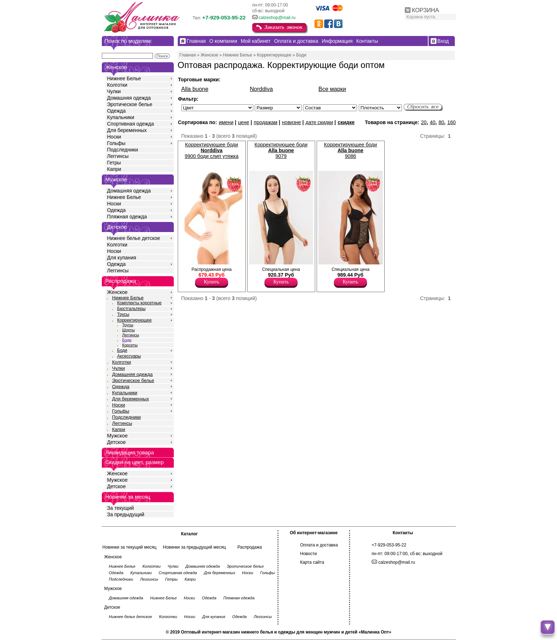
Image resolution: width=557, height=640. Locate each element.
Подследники (122, 150)
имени (226, 122)
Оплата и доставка (319, 545)
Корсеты (130, 345)
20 (424, 122)
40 (432, 122)
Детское (117, 227)
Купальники (120, 117)
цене (243, 122)
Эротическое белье (130, 104)
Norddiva (261, 89)
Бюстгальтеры (131, 308)
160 (451, 122)
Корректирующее (134, 320)
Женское (117, 292)
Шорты (128, 330)
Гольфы (116, 143)
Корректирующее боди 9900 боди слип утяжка (211, 150)
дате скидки (319, 122)
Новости (308, 553)
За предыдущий (126, 514)
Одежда (116, 111)
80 (441, 122)
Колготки (117, 85)
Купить (211, 282)
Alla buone (195, 89)
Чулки (114, 91)
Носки (114, 137)
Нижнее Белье (124, 78)
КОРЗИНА (425, 10)
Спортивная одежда (130, 124)
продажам (265, 122)
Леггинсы (118, 156)
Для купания (121, 257)
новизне (291, 122)
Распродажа (249, 547)
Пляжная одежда (127, 216)
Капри (114, 169)
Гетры (114, 162)
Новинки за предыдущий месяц (194, 547)
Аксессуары (129, 356)
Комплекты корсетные (139, 302)
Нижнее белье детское (133, 238)
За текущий (120, 508)
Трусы (123, 314)
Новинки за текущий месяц (130, 547)
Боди (127, 340)
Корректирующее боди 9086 (350, 150)
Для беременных (127, 130)
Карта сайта (312, 562)
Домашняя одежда (129, 98)
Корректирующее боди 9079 (280, 150)
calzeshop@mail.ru (277, 17)
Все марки (332, 89)
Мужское (117, 436)
